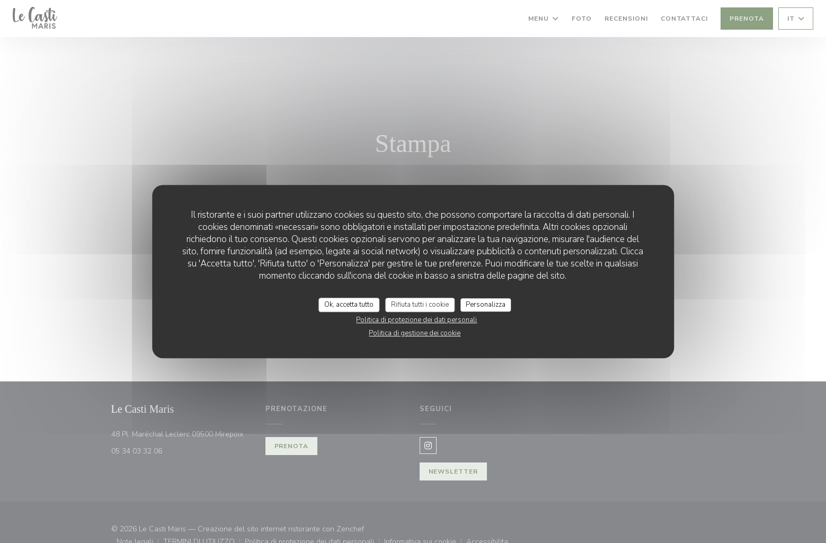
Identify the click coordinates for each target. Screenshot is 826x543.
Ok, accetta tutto (349, 304)
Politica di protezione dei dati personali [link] (416, 320)
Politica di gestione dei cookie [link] (414, 333)
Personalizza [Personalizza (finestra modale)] (485, 304)
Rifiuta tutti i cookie (420, 304)
